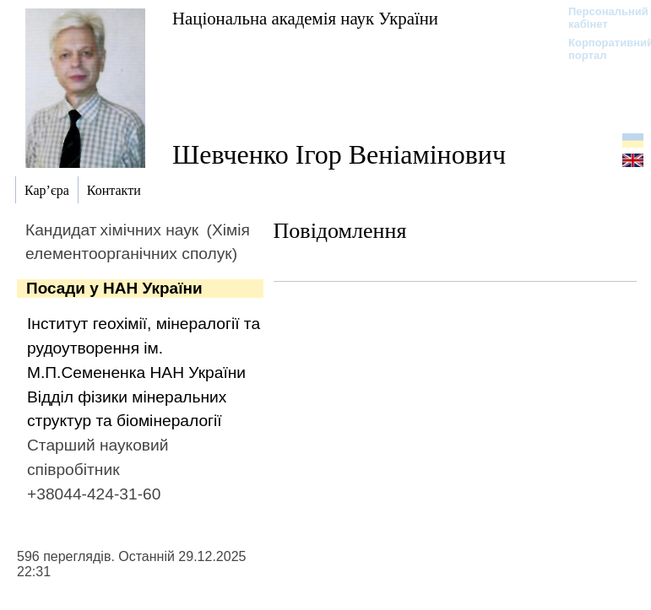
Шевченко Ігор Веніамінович (339, 154)
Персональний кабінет (600, 17)
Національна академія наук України (305, 18)
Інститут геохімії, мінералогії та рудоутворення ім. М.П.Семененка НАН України (143, 348)
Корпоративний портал (600, 49)
